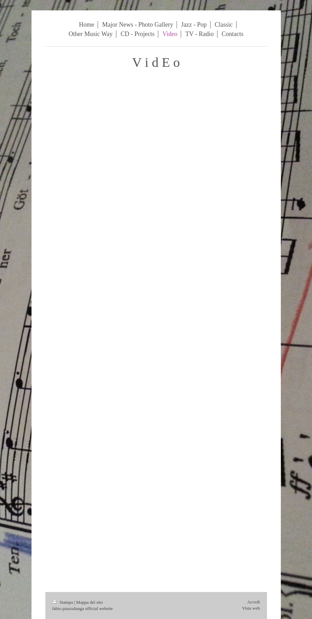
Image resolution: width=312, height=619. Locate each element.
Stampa (63, 602)
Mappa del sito (89, 602)
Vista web (251, 608)
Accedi (253, 601)
